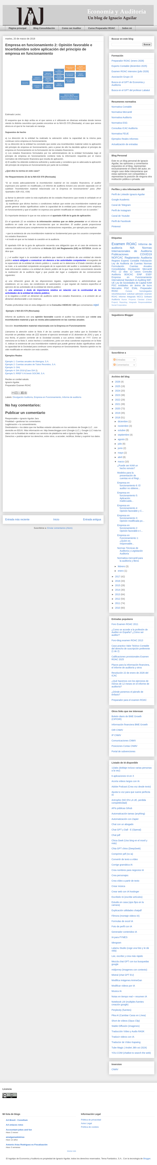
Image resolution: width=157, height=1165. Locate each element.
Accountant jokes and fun (19, 1129)
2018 (118, 417)
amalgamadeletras (15, 1137)
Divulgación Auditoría (23, 397)
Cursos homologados (139, 291)
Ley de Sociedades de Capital (130, 282)
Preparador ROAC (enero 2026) (128, 60)
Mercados (117, 288)
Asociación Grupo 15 (122, 76)
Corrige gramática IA (122, 864)
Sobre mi (127, 28)
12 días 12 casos (130, 271)
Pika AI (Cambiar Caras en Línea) (129, 1015)
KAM (149, 282)
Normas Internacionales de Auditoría (132, 249)
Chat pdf (116, 835)
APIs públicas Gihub (122, 808)
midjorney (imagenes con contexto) (129, 969)
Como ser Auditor (71, 28)
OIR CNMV (117, 730)
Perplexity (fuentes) (121, 1010)
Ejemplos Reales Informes (125, 139)
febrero (122, 566)
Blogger (146, 1158)
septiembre (124, 434)
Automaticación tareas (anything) (128, 813)
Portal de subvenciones (123, 751)
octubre (122, 430)
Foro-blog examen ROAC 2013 (127, 640)
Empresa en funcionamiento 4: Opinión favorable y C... (130, 508)
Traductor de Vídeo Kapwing (126, 1042)
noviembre (123, 426)
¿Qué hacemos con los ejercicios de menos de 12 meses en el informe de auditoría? (130, 684)
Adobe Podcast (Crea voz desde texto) (131, 786)
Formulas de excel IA (122, 921)
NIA (132, 247)
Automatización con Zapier (125, 819)
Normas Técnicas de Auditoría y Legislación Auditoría (130, 551)
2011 (118, 603)
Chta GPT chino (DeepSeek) (126, 848)
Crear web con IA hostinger (125, 891)
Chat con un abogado (122, 824)
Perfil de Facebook (121, 221)
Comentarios (121, 364)
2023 (118, 395)
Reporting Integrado (128, 302)
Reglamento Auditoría (138, 257)
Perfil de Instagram (121, 210)
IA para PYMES (119, 937)
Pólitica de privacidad (91, 1119)
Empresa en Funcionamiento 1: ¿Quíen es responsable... (128, 539)
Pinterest (116, 226)
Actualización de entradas (125, 144)
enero (121, 570)
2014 (118, 589)
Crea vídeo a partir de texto (125, 880)
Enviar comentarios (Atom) (59, 528)
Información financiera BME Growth (130, 724)
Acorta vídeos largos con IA (126, 781)
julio (120, 443)
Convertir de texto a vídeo (125, 859)
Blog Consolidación (44, 28)
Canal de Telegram (121, 205)
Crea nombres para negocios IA (128, 870)
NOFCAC (117, 257)
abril (120, 457)
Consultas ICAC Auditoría (125, 128)
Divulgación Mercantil (140, 269)
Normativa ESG (119, 122)
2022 (118, 399)
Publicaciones (120, 254)
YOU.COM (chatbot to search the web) (131, 1053)
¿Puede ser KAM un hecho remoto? (127, 467)
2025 (118, 386)
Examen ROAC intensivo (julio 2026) (130, 71)
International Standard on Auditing (129, 280)
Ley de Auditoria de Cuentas (127, 263)
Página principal (17, 28)
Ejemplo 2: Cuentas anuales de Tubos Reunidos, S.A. (31, 364)
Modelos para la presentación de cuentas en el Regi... (129, 475)
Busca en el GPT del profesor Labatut (131, 90)
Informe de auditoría (71, 397)
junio (120, 448)
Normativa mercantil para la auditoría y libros (130, 559)
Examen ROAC (124, 244)
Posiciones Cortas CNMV (124, 746)
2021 (118, 404)
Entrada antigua (92, 519)
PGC (114, 271)
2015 (118, 585)
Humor (124, 299)
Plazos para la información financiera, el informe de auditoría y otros (131, 666)
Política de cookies (90, 1127)
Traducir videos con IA (123, 1036)
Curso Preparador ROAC (101, 28)
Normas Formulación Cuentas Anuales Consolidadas (132, 266)
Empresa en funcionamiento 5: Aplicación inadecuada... (127, 496)
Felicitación (146, 260)
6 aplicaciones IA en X (123, 776)
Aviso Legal (86, 1123)
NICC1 (140, 297)
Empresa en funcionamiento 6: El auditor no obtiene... (128, 485)
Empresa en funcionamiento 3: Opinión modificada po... (130, 518)
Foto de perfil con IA (122, 926)
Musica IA (117, 991)
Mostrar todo (71, 1151)
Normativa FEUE (120, 133)
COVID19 (146, 254)
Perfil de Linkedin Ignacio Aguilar (128, 194)
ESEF (149, 274)
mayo (121, 452)
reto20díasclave (119, 294)
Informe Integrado (127, 297)
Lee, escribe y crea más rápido (127, 956)
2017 (118, 576)
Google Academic (121, 199)
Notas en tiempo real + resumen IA (129, 996)
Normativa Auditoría (122, 117)
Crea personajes (120, 875)
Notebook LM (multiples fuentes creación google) (128, 1003)
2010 (118, 607)
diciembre (123, 421)
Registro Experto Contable (125, 260)
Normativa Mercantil (122, 112)
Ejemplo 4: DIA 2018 (15, 370)
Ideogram (116, 942)
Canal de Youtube (121, 215)
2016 (118, 581)
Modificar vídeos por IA (123, 985)
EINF (139, 274)
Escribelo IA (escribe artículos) (127, 897)
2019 (118, 413)
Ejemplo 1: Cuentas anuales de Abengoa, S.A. (27, 361)
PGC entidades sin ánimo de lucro (132, 285)
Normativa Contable (122, 106)
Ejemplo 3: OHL (13, 367)
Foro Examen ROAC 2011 (125, 624)
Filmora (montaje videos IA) (126, 915)
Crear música (118, 886)
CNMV (115, 1069)
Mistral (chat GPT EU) (123, 975)
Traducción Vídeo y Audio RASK (128, 1031)
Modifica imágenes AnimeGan (127, 980)
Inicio (56, 519)
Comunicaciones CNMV (124, 740)
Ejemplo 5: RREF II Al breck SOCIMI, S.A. (25, 373)
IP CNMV (116, 735)
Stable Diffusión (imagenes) (126, 1026)
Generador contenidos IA (124, 932)
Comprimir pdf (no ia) (122, 854)
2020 (118, 408)
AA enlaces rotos (14, 1125)
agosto (121, 439)
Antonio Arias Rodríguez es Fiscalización (27, 1144)
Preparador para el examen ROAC (129, 700)
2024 (118, 390)
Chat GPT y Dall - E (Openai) (126, 829)
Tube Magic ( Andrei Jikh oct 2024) (129, 1047)
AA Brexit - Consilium (17, 1120)
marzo (121, 461)
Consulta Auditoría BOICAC (132, 273)
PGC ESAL (131, 288)
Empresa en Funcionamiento (47, 397)
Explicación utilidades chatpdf (127, 910)
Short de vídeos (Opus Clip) (126, 1020)
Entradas (119, 359)
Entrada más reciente (17, 519)
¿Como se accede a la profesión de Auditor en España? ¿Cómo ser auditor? (130, 632)
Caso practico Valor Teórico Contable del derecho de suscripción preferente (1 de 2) (131, 648)
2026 (118, 381)
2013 (118, 594)
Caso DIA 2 (31, 370)
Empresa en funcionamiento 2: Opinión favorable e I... (130, 528)
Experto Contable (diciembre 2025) (129, 66)
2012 (118, 598)
